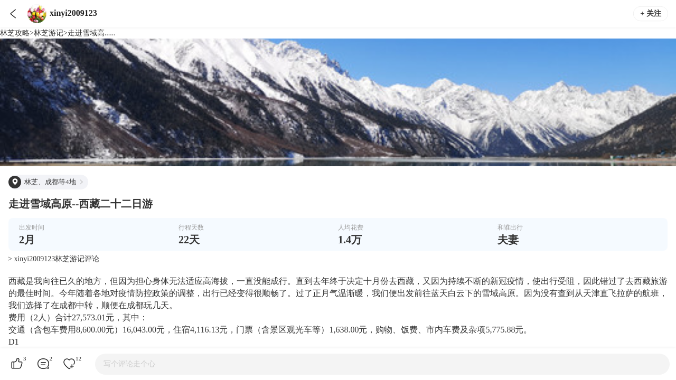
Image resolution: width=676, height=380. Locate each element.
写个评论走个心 (129, 364)
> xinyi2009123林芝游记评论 (53, 259)
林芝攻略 (15, 33)
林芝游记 (48, 33)
